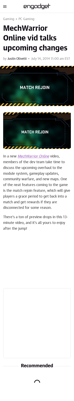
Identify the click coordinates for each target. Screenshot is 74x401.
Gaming (8, 19)
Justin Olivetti (17, 58)
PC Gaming (26, 19)
